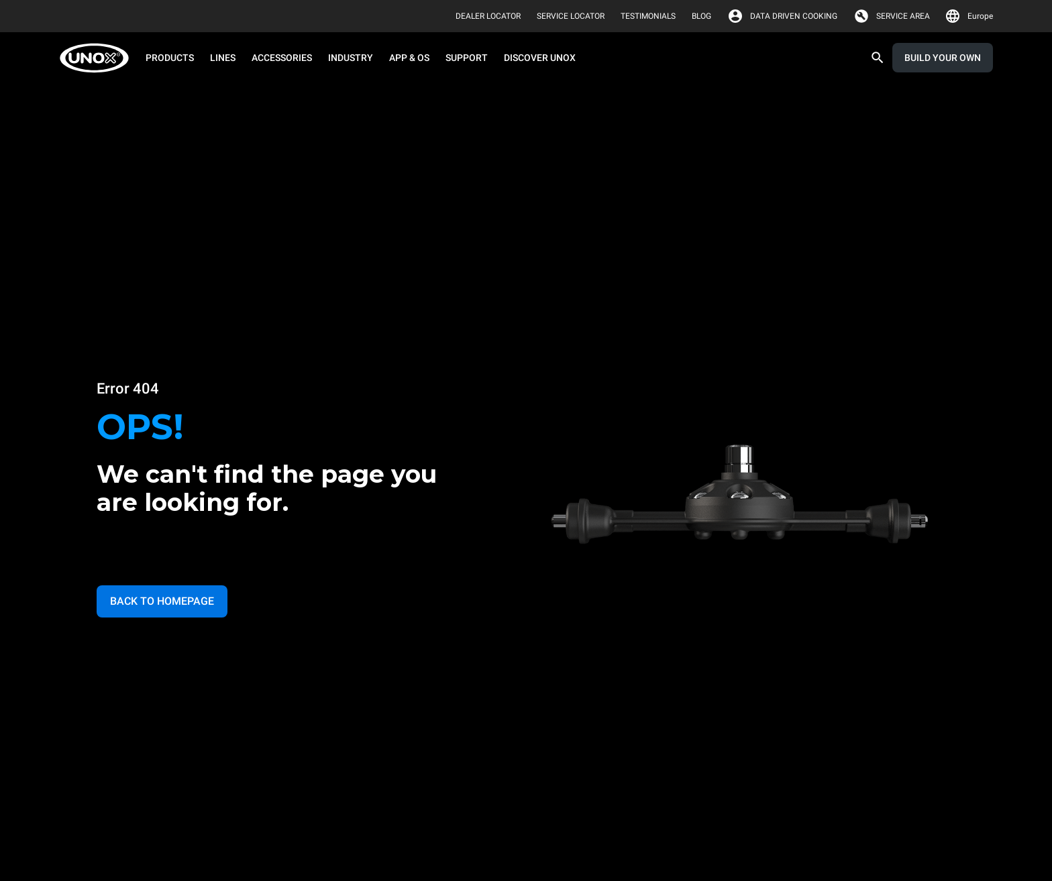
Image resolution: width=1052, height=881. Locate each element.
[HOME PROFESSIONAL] (98, 58)
